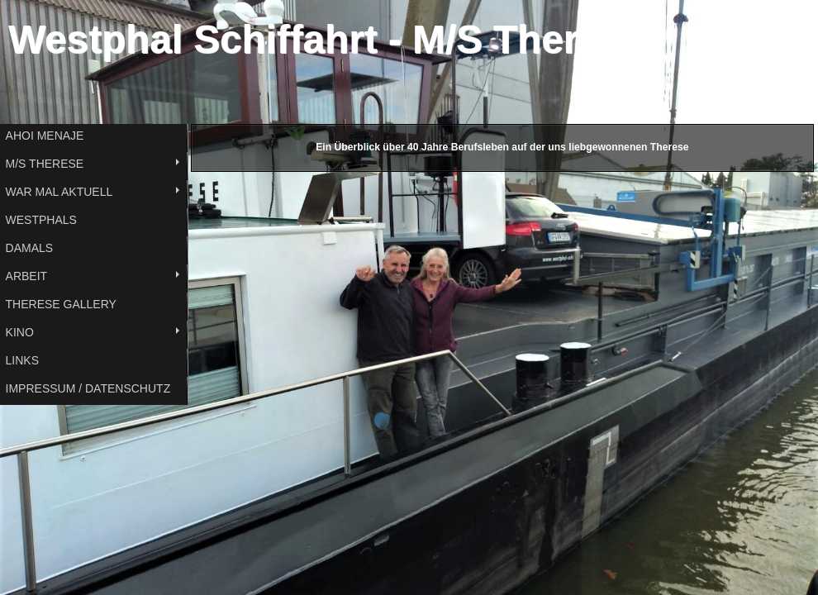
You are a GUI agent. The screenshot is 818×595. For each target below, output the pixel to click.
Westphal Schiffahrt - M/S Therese (326, 39)
